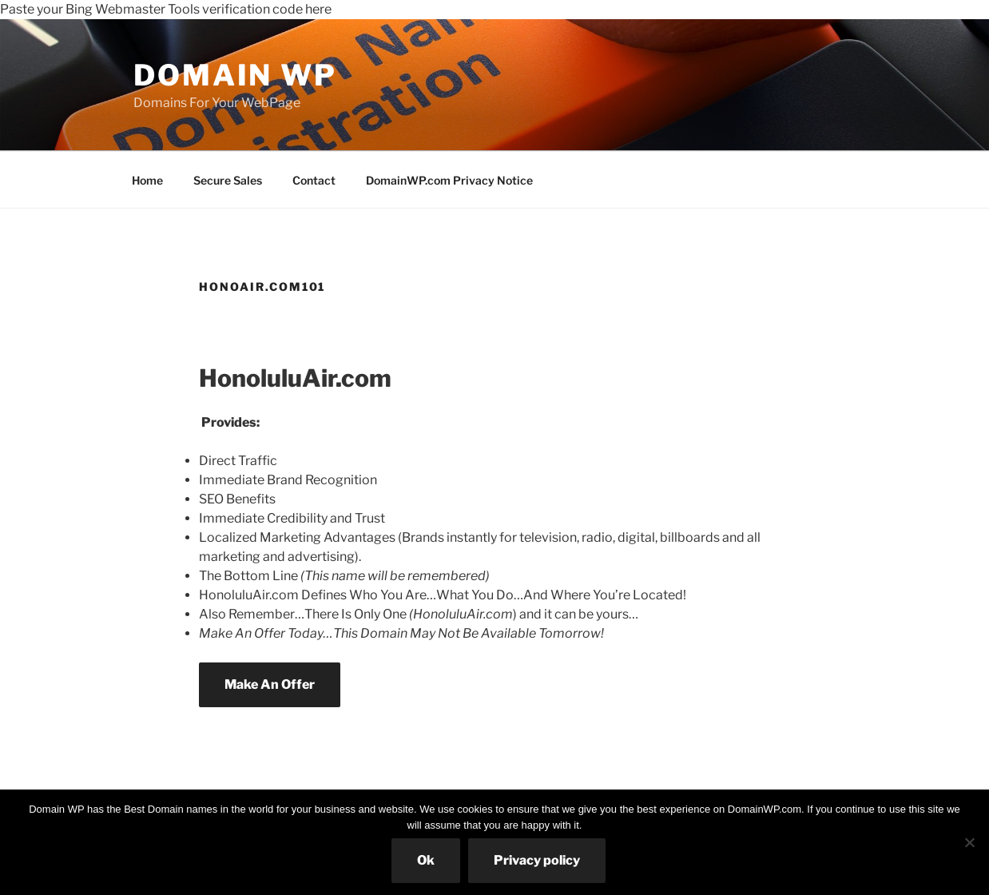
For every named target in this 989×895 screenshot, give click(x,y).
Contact (314, 180)
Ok (426, 860)
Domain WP (235, 75)
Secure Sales (227, 180)
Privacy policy (537, 860)
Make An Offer (269, 684)
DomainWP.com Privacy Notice (449, 180)
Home (147, 180)
